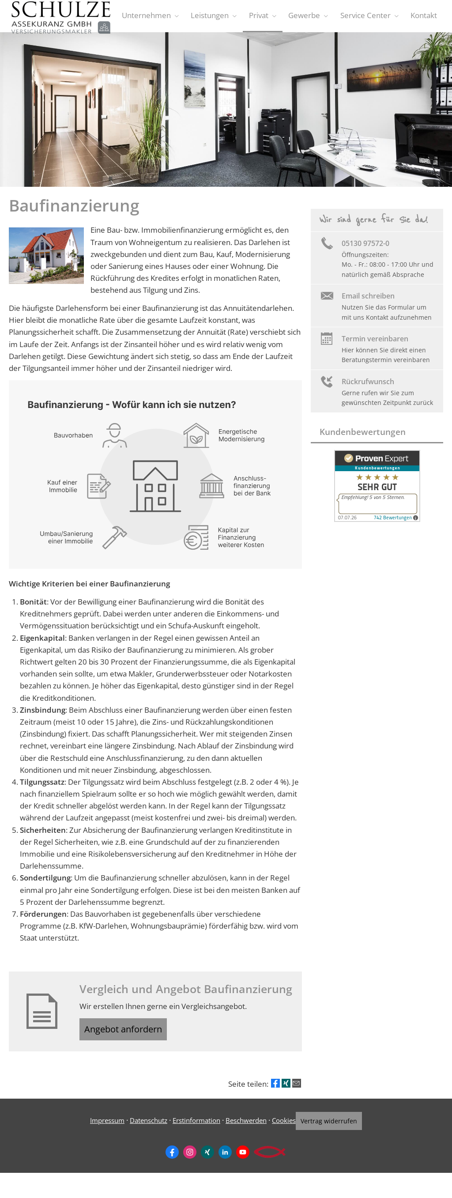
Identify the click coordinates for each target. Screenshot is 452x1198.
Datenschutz (143, 1126)
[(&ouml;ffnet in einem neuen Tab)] (377, 522)
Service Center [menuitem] (368, 17)
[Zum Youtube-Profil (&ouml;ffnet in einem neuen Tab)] (242, 1157)
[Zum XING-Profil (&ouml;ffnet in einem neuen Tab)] (207, 1157)
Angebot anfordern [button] (129, 1034)
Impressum (102, 1126)
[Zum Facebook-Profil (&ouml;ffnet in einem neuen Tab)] (172, 1157)
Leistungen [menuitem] (217, 17)
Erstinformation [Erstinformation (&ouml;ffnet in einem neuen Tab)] (191, 1126)
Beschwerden (240, 1126)
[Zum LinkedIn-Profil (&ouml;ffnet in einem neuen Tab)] (225, 1157)
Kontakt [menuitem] (424, 17)
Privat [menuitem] (264, 17)
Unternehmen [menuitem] (154, 17)
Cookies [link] (278, 1126)
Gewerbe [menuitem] (308, 17)
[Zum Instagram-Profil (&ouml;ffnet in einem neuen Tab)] (189, 1157)
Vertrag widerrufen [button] (332, 1127)
